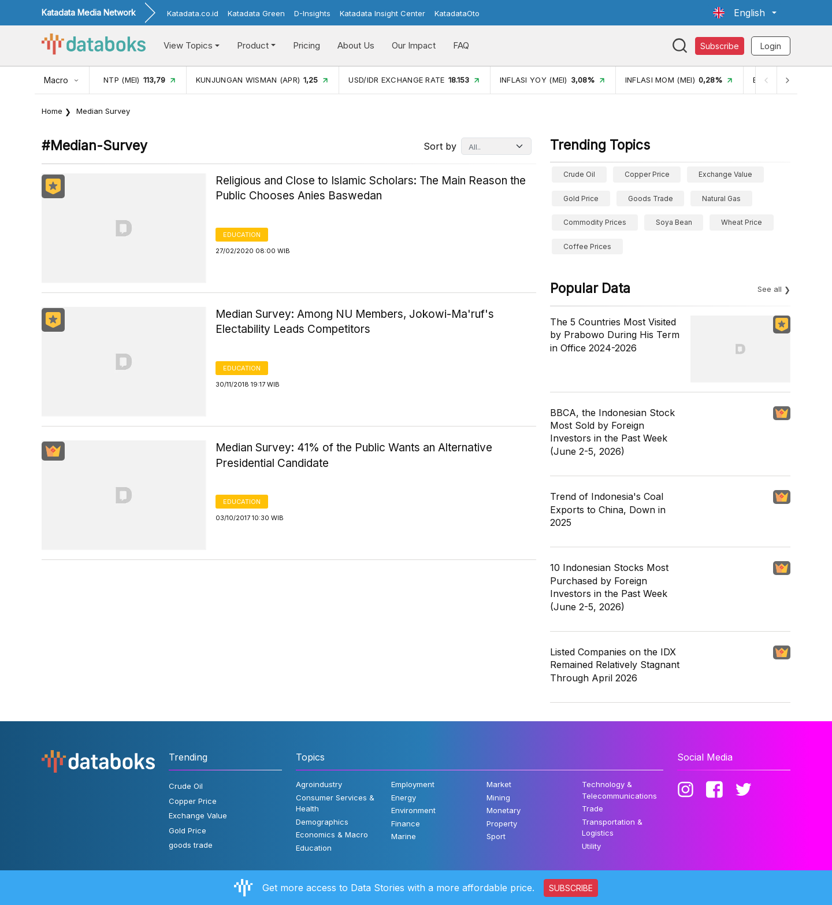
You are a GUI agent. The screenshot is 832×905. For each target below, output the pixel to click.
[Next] (787, 80)
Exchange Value (725, 174)
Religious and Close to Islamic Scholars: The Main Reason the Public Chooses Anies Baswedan (371, 188)
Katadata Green (256, 13)
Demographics (322, 821)
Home (52, 111)
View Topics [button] (188, 45)
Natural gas (721, 198)
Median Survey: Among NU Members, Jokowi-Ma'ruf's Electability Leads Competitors (355, 321)
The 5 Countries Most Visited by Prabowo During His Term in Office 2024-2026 (614, 335)
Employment (412, 784)
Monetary (503, 810)
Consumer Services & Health (335, 803)
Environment (413, 810)
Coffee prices (587, 246)
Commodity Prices (594, 222)
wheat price (741, 222)
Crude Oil (579, 174)
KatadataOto (457, 13)
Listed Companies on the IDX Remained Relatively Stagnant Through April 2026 (614, 665)
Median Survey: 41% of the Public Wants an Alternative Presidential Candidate (354, 455)
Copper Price (647, 174)
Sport (496, 836)
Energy (403, 797)
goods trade (650, 198)
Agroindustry (319, 784)
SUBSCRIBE (571, 888)
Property (501, 823)
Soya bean (674, 222)
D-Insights (312, 13)
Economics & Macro (332, 834)
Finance (405, 823)
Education (242, 235)
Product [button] (253, 45)
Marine (403, 836)
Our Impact (414, 45)
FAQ (461, 45)
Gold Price (581, 198)
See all (769, 289)
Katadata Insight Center (382, 13)
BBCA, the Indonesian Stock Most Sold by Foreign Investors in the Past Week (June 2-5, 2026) (612, 432)
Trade (592, 808)
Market (498, 784)
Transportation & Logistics (612, 827)
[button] (744, 13)
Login (770, 46)
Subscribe (719, 46)
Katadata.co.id (192, 13)
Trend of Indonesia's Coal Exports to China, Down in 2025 (608, 509)
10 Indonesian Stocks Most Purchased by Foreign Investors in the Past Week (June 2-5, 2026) (609, 587)
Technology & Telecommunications (619, 790)
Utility (591, 846)
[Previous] (766, 80)
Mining (498, 797)
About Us (355, 45)
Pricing (306, 45)
